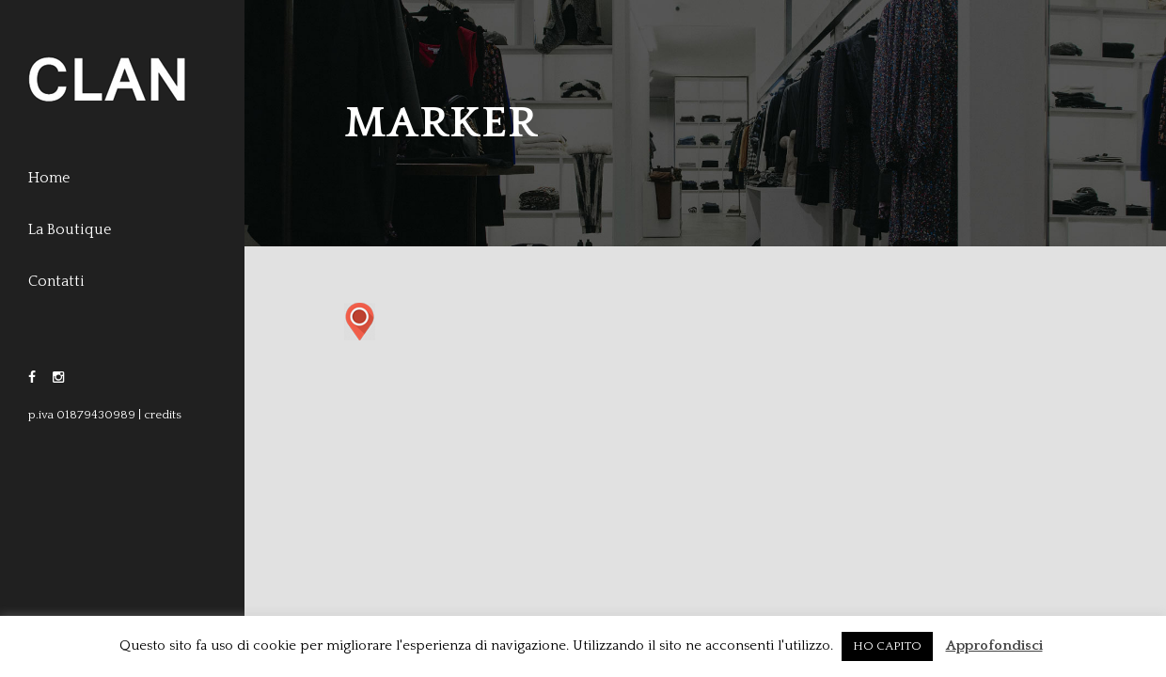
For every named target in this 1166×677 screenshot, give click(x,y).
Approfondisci (994, 645)
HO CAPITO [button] (887, 646)
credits (162, 414)
